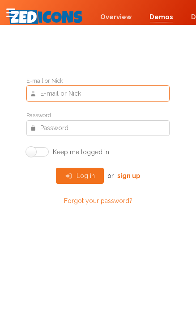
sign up (128, 175)
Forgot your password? (98, 200)
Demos (161, 17)
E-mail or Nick (44, 81)
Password (38, 116)
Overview (116, 17)
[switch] (67, 152)
